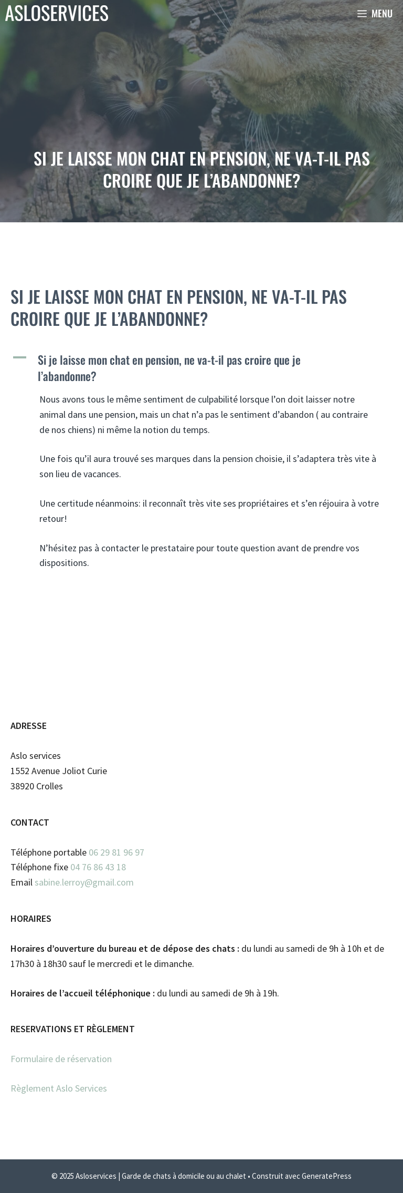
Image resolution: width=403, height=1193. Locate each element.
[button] (201, 368)
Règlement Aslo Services (58, 1088)
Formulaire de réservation (61, 1059)
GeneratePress (327, 1176)
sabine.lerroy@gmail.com (84, 882)
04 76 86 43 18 (98, 867)
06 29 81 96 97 (116, 852)
